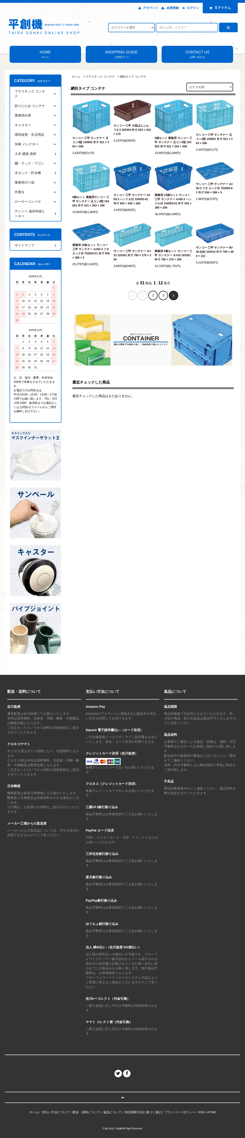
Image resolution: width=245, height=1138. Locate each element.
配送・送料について (86, 1112)
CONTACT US (197, 54)
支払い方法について (55, 1112)
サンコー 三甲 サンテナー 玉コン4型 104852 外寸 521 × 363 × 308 (90, 142)
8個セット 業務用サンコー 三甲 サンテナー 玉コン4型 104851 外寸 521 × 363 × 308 (90, 201)
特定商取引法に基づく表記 (143, 1112)
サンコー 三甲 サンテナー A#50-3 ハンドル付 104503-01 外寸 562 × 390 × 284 (132, 199)
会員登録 (173, 8)
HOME (45, 54)
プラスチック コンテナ (100, 76)
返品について (112, 1112)
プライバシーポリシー (180, 1112)
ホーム (76, 76)
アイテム (219, 8)
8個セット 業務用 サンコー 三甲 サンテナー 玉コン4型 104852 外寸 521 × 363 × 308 (173, 142)
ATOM (211, 1112)
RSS (202, 1112)
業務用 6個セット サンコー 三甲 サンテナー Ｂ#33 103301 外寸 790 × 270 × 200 (173, 255)
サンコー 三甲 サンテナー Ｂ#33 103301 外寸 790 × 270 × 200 (132, 255)
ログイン (193, 8)
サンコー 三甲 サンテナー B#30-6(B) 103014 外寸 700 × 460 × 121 (215, 252)
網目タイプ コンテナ (133, 76)
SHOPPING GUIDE (121, 54)
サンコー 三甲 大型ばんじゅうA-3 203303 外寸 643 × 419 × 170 (132, 130)
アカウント (150, 8)
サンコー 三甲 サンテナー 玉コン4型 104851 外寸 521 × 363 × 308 (214, 139)
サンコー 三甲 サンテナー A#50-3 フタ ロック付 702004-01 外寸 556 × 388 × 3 (214, 188)
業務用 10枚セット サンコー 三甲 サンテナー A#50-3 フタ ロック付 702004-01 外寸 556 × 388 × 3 (91, 251)
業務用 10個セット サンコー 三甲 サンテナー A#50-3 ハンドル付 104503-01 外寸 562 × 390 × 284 (173, 201)
